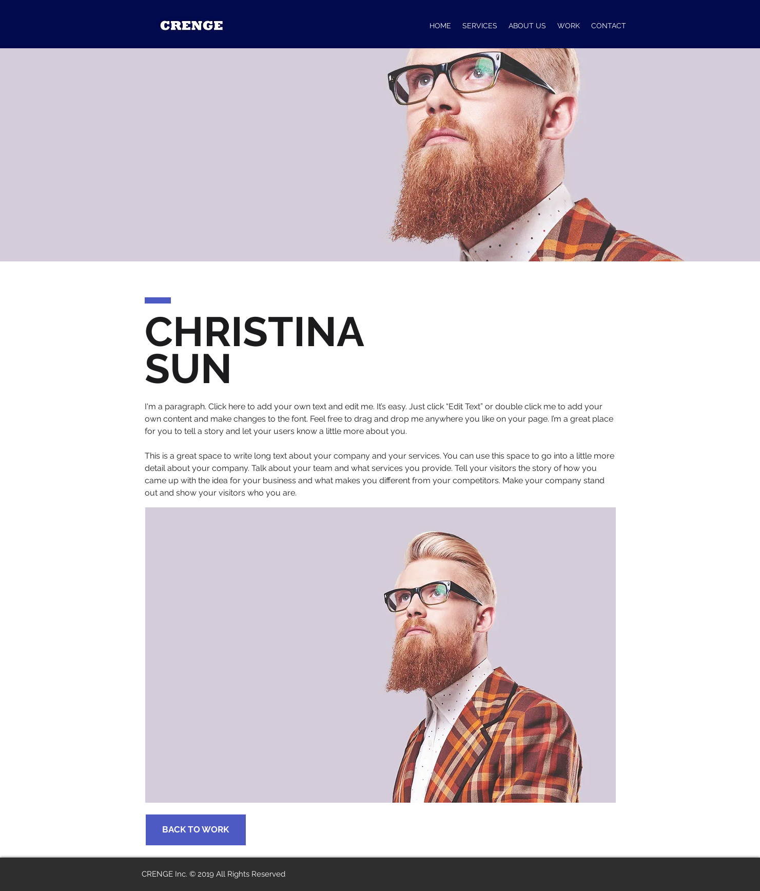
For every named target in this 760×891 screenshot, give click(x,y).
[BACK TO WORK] (196, 829)
